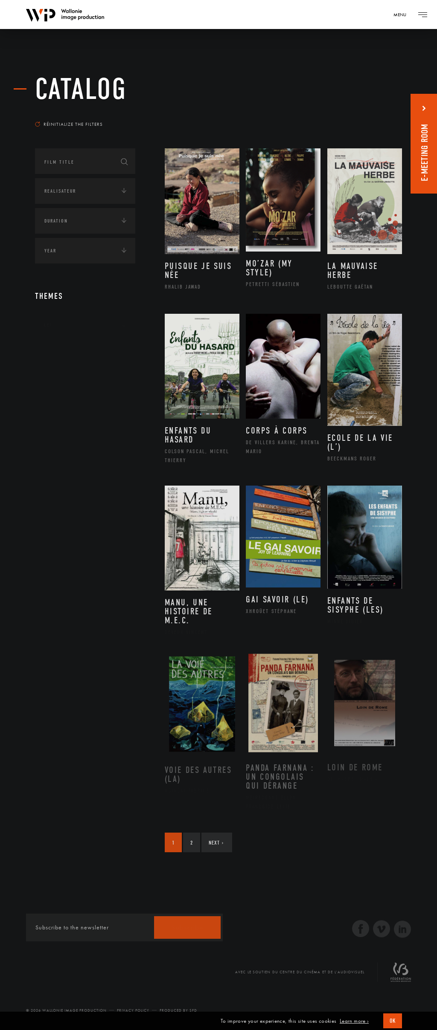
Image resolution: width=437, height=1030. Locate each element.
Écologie (55, 378)
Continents (59, 351)
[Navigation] (402, 14)
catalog (81, 89)
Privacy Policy (133, 1010)
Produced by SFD (178, 1010)
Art (48, 325)
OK (393, 1020)
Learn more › (354, 1021)
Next (216, 842)
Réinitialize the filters (69, 124)
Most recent (378, 113)
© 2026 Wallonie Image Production (66, 1010)
